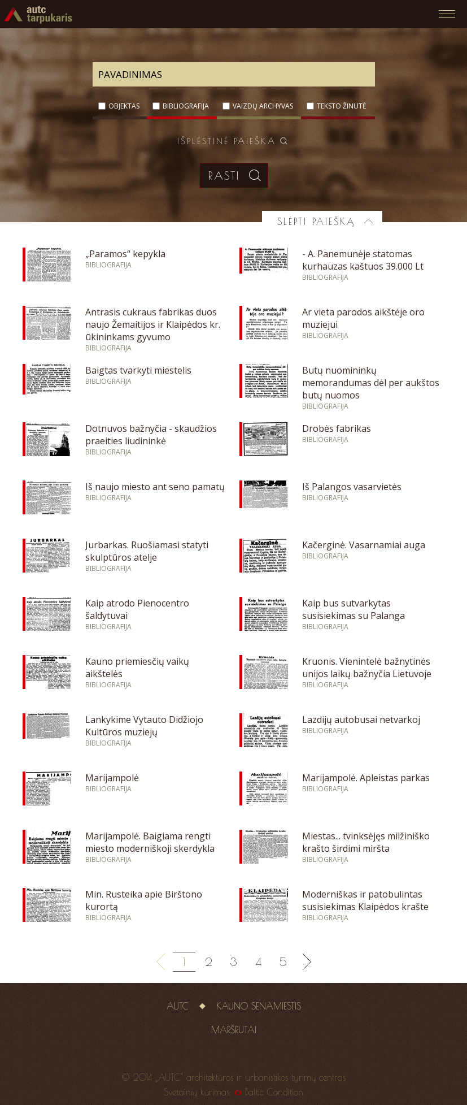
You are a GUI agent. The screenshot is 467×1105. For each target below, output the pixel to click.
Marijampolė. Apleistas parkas (366, 778)
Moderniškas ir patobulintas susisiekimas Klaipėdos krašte (365, 900)
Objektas (123, 106)
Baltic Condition (274, 1092)
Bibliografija (186, 106)
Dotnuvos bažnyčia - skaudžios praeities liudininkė (151, 434)
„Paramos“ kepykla (125, 254)
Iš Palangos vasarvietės (351, 486)
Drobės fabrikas (336, 428)
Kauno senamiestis (258, 1006)
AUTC (178, 1006)
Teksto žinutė (341, 106)
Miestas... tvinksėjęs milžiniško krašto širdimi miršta (366, 842)
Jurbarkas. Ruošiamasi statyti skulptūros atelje (146, 551)
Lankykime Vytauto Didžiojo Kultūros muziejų (144, 725)
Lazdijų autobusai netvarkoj (361, 719)
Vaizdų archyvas (263, 106)
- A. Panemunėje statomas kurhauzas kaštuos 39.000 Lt (363, 260)
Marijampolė (112, 778)
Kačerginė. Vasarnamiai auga (363, 545)
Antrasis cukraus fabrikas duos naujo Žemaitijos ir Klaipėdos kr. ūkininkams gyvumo (152, 324)
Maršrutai (233, 1030)
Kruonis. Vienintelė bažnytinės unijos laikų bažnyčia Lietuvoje (366, 667)
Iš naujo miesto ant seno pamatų (155, 486)
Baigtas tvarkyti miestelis (138, 370)
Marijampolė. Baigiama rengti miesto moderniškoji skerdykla (150, 842)
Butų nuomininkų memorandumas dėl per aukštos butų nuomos (370, 382)
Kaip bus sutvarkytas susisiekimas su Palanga (353, 609)
